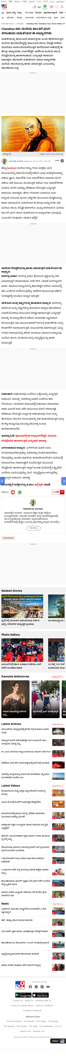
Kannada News (7, 24)
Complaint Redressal (32, 1011)
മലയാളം (60, 1)
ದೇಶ (61, 12)
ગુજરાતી (32, 1)
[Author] (4, 161)
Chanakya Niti (8, 538)
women (12, 168)
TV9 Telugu (41, 1021)
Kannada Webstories (15, 676)
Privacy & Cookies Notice (22, 1006)
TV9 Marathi (28, 1021)
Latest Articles (11, 724)
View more (57, 724)
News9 (4, 1)
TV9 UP (58, 1026)
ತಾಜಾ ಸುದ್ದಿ (10, 12)
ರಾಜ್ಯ (19, 12)
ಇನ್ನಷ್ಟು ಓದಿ (57, 677)
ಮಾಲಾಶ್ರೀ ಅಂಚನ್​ (16, 161)
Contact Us (18, 1001)
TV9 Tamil (33, 1026)
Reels (5, 904)
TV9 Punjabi (21, 1026)
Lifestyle (20, 24)
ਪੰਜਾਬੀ (45, 1)
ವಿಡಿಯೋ (10, 17)
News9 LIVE (25, 1031)
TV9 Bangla (53, 1021)
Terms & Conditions (44, 1006)
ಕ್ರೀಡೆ (56, 17)
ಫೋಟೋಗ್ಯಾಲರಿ (50, 12)
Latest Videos (10, 786)
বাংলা (39, 1)
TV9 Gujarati (8, 1026)
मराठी (24, 1)
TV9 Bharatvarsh (13, 1021)
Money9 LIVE (39, 1031)
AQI (39, 7)
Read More (34, 528)
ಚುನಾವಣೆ (29, 17)
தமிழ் (52, 1)
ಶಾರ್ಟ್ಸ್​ (20, 17)
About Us (29, 1001)
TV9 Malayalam (46, 1026)
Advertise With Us (43, 1001)
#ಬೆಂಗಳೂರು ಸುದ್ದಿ (43, 17)
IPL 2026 (29, 12)
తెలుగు (17, 1)
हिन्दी (11, 1)
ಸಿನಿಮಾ (38, 12)
